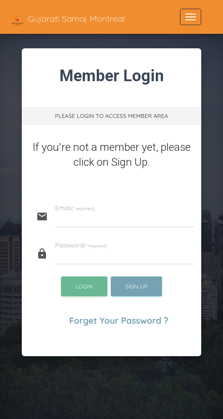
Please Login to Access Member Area (111, 115)
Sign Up (136, 286)
